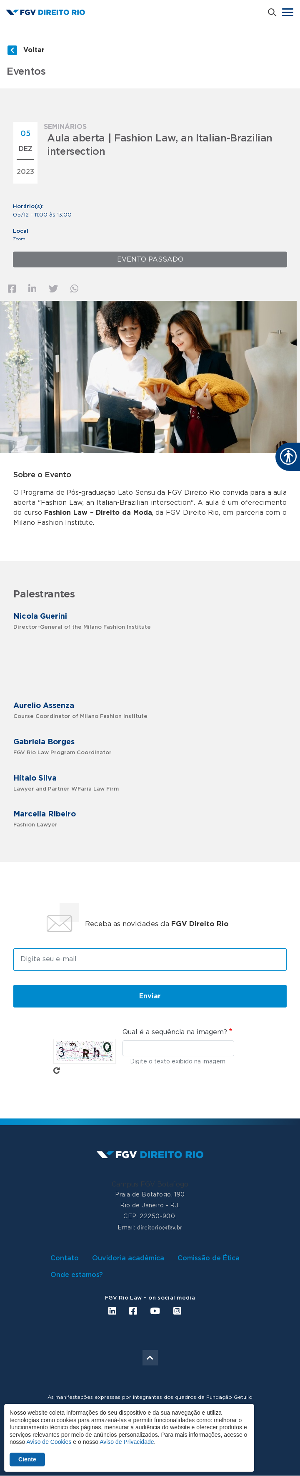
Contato (64, 1258)
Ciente (27, 1459)
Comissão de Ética (209, 1258)
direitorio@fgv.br (159, 1227)
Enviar (150, 996)
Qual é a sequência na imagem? (174, 1032)
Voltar (34, 50)
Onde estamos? (76, 1275)
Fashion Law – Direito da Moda (98, 512)
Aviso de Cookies (48, 1441)
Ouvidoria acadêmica (128, 1258)
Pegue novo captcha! (56, 1070)
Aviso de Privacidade (127, 1441)
